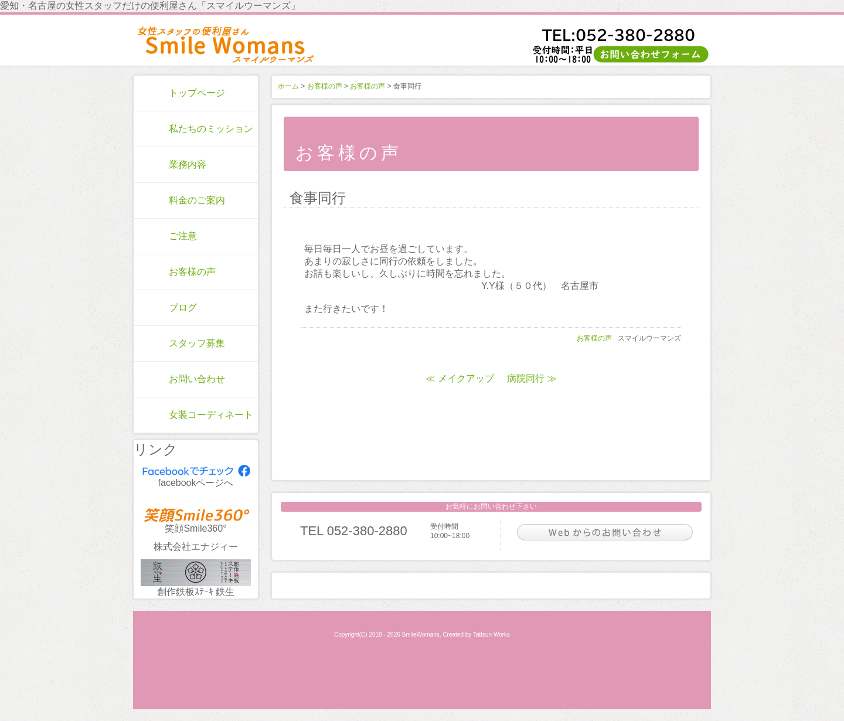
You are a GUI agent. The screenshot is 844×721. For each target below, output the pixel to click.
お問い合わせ (197, 379)
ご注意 (183, 236)
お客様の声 (192, 272)
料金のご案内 (197, 200)
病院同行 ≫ (531, 378)
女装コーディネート (211, 415)
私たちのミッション (211, 129)
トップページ (197, 93)
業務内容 (187, 164)
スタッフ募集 (197, 343)
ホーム (288, 86)
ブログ (183, 307)
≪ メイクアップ (460, 378)
